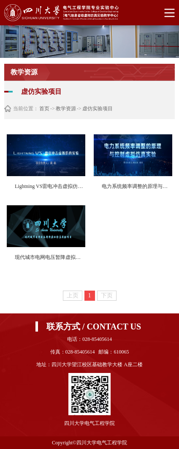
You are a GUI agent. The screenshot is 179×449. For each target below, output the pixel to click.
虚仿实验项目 (97, 109)
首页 (44, 109)
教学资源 (66, 109)
